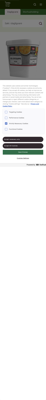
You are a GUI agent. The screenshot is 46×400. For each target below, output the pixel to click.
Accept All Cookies (11, 146)
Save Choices (23, 152)
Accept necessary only (12, 139)
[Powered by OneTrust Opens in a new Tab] (35, 165)
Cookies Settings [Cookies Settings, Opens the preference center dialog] (23, 158)
